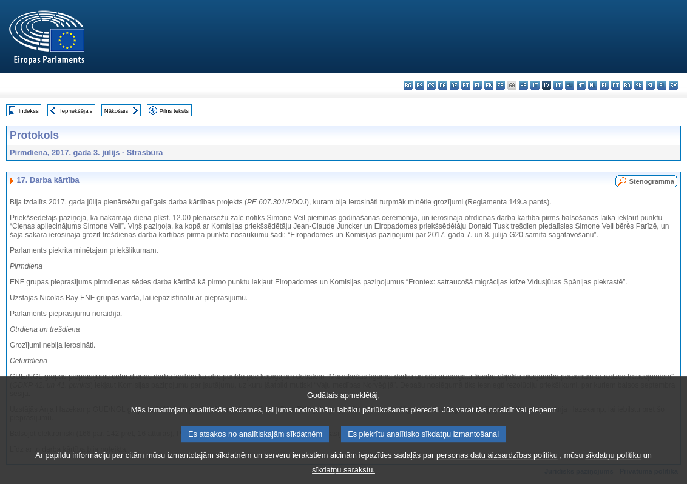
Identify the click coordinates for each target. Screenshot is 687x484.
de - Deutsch (454, 85)
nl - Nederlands (592, 85)
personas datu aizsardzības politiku (497, 462)
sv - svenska (673, 85)
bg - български (408, 85)
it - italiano (535, 85)
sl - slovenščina (650, 85)
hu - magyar (569, 85)
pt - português (615, 85)
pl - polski (604, 85)
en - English (488, 85)
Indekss (29, 110)
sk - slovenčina (638, 85)
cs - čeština (431, 85)
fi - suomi (661, 85)
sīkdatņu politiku (613, 462)
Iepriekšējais (76, 110)
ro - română (627, 85)
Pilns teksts (174, 110)
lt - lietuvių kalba (558, 85)
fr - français (500, 85)
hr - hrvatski (523, 85)
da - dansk (442, 85)
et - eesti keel (465, 85)
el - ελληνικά (477, 85)
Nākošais (116, 110)
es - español (419, 85)
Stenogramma (651, 181)
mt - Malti (581, 85)
